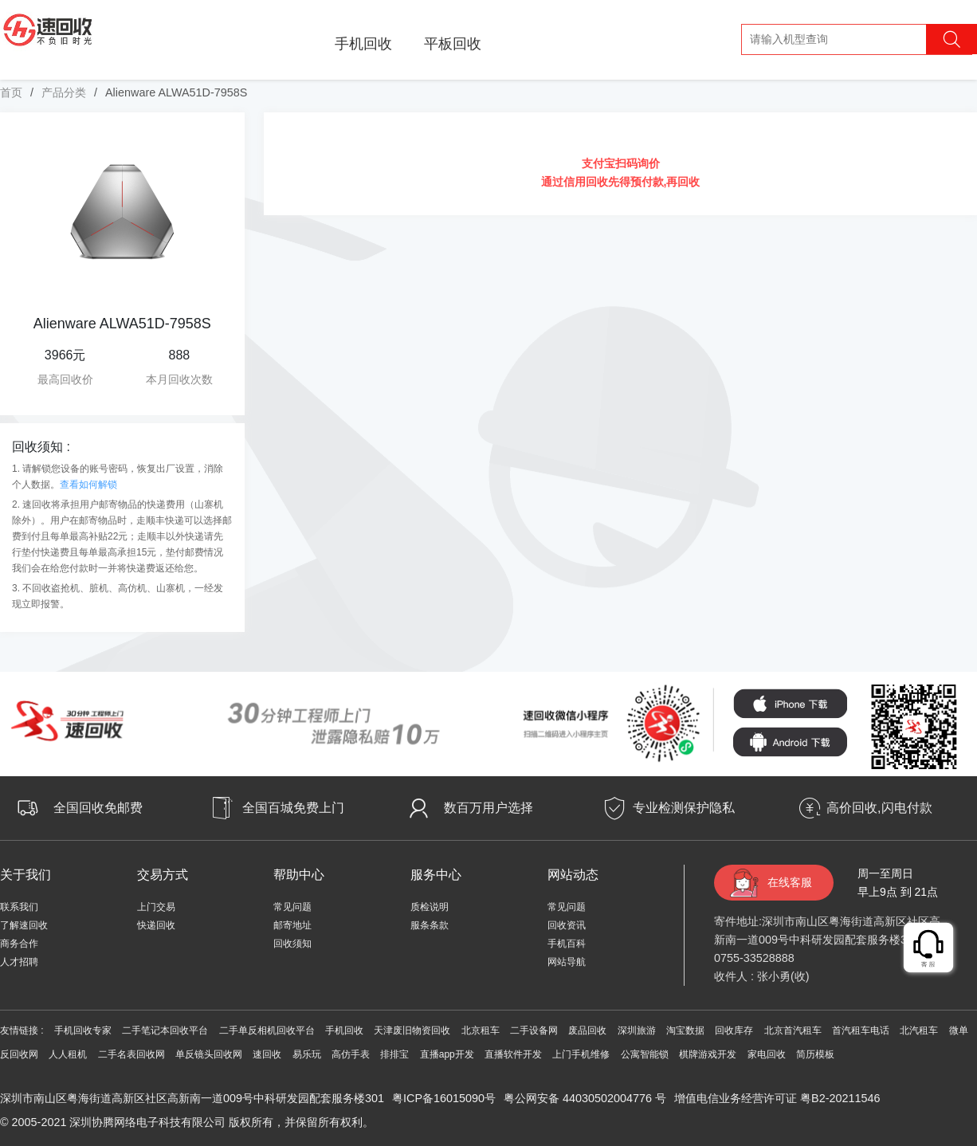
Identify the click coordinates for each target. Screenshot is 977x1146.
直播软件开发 (513, 1054)
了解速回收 (24, 925)
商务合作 (19, 943)
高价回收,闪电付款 (879, 807)
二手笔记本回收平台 (165, 1030)
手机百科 (566, 943)
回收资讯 (566, 925)
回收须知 (292, 943)
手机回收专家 (83, 1030)
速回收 (267, 1054)
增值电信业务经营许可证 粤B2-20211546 (777, 1098)
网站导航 (566, 961)
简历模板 (815, 1054)
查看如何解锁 (88, 484)
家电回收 (766, 1054)
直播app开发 (447, 1054)
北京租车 (480, 1030)
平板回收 (452, 44)
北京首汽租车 (793, 1030)
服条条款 (429, 925)
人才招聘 (19, 961)
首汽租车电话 (860, 1030)
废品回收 (587, 1030)
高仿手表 (351, 1054)
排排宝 (394, 1054)
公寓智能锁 (645, 1054)
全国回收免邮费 (98, 807)
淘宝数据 (685, 1030)
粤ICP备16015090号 (444, 1098)
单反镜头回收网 (208, 1054)
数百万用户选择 (488, 807)
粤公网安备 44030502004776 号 (585, 1098)
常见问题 (292, 906)
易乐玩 (306, 1054)
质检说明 (429, 906)
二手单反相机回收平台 (267, 1030)
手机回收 (363, 44)
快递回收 (156, 925)
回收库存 (734, 1030)
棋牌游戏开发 (707, 1054)
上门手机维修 (581, 1054)
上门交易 (156, 906)
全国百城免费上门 (293, 807)
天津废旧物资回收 (412, 1030)
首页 (11, 92)
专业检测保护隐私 (684, 807)
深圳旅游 (637, 1030)
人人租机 (68, 1054)
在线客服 (789, 882)
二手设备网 (534, 1030)
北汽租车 (919, 1030)
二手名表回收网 (131, 1054)
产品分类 (63, 92)
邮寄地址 (292, 925)
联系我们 (19, 906)
